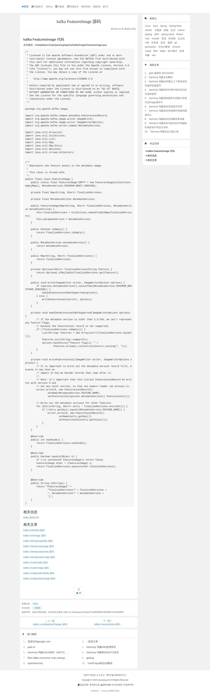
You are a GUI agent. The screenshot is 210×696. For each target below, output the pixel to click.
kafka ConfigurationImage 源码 (39, 578)
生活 (173, 30)
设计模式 (173, 51)
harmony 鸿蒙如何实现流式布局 (165, 106)
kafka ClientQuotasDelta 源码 (38, 551)
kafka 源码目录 (31, 517)
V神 (147, 42)
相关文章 (151, 160)
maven (181, 30)
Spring (163, 26)
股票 (170, 42)
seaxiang (105, 691)
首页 (25, 6)
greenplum (151, 46)
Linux (148, 26)
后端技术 (37, 6)
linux (49, 6)
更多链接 (114, 691)
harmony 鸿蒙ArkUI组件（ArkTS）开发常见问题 (54, 652)
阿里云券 (94, 685)
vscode (156, 38)
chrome (176, 46)
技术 (163, 42)
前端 (166, 30)
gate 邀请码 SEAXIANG (161, 73)
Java (155, 26)
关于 (106, 6)
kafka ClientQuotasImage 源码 (39, 557)
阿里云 (93, 675)
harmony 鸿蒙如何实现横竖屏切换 (166, 119)
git (176, 42)
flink (155, 51)
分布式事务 (164, 46)
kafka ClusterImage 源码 (36, 567)
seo (154, 55)
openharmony (35, 663)
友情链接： (96, 691)
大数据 (59, 6)
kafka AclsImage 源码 (34, 535)
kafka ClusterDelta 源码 (35, 562)
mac (147, 38)
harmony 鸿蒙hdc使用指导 (101, 647)
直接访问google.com (39, 641)
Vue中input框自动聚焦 (100, 663)
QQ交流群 (83, 685)
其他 (96, 6)
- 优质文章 (92, 641)
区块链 (85, 6)
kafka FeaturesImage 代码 (160, 151)
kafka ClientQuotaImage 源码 (38, 546)
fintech (179, 34)
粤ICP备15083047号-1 (116, 675)
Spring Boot (175, 26)
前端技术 (73, 6)
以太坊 (181, 38)
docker (149, 30)
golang (90, 657)
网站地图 (105, 685)
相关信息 (151, 155)
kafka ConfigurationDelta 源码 (38, 573)
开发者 (155, 42)
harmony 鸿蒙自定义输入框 (164, 131)
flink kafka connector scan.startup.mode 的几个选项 (56, 657)
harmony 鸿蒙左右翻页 (161, 77)
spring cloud (167, 34)
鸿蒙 (147, 55)
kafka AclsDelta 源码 (34, 530)
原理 (181, 51)
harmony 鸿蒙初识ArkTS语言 (102, 652)
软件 (157, 34)
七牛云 (102, 675)
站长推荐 (117, 685)
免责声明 (128, 685)
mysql (148, 51)
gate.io (31, 647)
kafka (163, 51)
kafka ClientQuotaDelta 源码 (38, 541)
